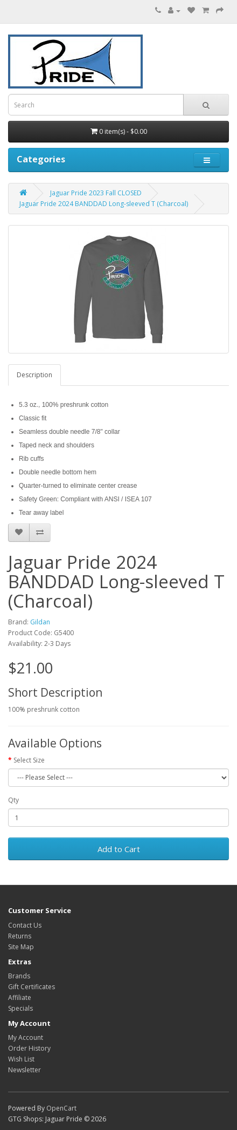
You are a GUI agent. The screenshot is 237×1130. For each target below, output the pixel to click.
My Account (25, 1037)
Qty (13, 800)
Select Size (29, 760)
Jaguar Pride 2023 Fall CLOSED (96, 193)
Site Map (21, 946)
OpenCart (61, 1108)
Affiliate (19, 997)
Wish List (21, 1059)
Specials (20, 1008)
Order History (29, 1048)
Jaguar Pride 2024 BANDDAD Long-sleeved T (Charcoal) (103, 203)
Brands (19, 976)
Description (34, 374)
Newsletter (24, 1069)
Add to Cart (118, 848)
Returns (19, 936)
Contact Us (24, 925)
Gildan (40, 622)
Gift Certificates (31, 986)
